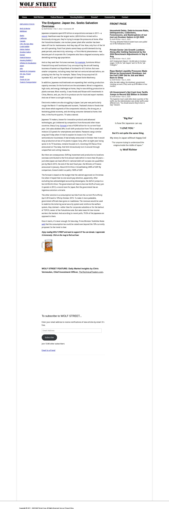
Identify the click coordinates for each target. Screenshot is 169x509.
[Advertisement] (110, 8)
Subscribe (49, 337)
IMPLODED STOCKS (27, 24)
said (43, 224)
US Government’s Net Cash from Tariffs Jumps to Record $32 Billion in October (129, 93)
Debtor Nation (25, 49)
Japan (22, 66)
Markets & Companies (27, 71)
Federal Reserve (57, 17)
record (44, 36)
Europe (22, 55)
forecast (63, 126)
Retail (22, 77)
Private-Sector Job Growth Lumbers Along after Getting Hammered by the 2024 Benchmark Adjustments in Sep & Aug (128, 53)
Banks (22, 36)
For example (80, 62)
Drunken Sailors (25, 52)
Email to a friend (48, 350)
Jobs (21, 68)
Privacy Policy (69, 508)
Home (24, 17)
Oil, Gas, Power (25, 74)
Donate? (94, 17)
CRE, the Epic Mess (26, 44)
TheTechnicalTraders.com (91, 272)
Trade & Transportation (28, 82)
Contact (125, 17)
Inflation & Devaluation (28, 63)
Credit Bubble (24, 46)
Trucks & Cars (25, 79)
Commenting (110, 17)
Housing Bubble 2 (77, 17)
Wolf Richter (39, 17)
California (23, 38)
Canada (22, 41)
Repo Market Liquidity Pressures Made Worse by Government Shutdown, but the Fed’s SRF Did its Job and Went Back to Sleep (128, 74)
